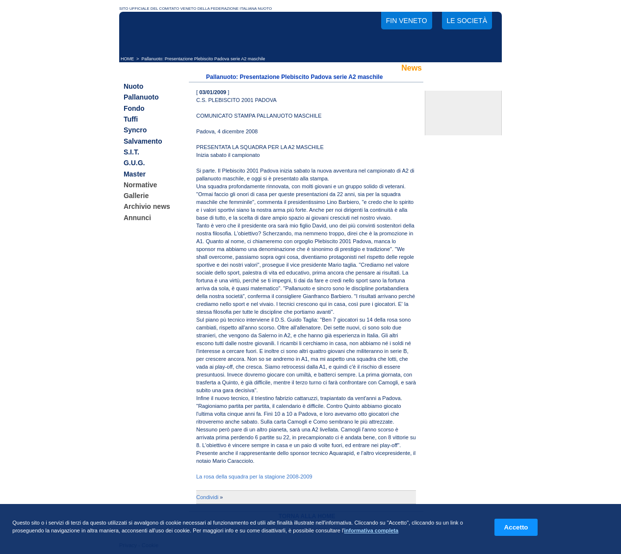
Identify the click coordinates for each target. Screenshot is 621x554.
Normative (140, 185)
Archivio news (147, 207)
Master (135, 174)
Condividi (207, 497)
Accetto (516, 527)
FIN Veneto (406, 21)
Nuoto (133, 86)
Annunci (137, 218)
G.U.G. (134, 163)
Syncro (135, 130)
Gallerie (136, 196)
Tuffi (131, 119)
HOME (127, 58)
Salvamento (143, 141)
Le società (467, 21)
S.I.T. (131, 152)
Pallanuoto (141, 97)
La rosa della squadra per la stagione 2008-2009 (254, 476)
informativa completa (371, 530)
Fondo (134, 108)
